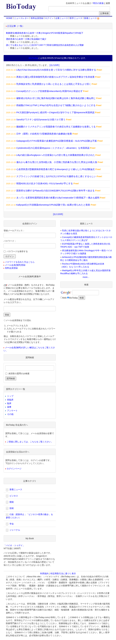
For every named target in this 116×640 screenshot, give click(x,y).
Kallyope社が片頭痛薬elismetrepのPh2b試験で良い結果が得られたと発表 (53, 205)
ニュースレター (21, 18)
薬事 (9, 407)
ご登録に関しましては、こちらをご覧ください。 (30, 441)
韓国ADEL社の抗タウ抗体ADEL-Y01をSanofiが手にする (44, 183)
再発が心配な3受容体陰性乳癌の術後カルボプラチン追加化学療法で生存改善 (55, 77)
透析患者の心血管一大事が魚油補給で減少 (26, 39)
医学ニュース (76, 18)
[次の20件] (54, 65)
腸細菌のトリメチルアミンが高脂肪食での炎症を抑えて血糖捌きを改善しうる (56, 126)
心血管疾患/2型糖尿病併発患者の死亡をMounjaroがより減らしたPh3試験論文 (55, 169)
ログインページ (14, 468)
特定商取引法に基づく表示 (63, 573)
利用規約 (44, 573)
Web (64, 298)
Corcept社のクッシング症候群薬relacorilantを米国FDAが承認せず (49, 91)
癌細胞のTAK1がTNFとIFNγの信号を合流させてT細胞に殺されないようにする (55, 105)
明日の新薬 (98, 3)
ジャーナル (13, 530)
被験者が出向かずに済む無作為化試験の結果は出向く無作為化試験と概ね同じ (56, 98)
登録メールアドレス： (14, 230)
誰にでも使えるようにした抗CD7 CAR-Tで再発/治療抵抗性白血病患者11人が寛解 (45, 45)
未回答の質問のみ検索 (18, 373)
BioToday (73, 298)
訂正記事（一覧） (15, 26)
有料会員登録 (37, 18)
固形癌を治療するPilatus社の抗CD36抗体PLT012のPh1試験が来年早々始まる (55, 190)
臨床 (9, 403)
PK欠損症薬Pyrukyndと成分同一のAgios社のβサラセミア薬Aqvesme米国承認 (55, 112)
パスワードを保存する (17, 251)
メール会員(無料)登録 (15, 265)
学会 (10, 524)
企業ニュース (61, 18)
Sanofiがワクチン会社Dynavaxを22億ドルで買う (40, 119)
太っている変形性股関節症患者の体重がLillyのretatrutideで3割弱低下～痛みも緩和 (57, 198)
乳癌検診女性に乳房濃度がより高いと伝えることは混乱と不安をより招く (53, 84)
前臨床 (10, 399)
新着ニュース (91, 18)
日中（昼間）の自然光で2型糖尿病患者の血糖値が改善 (44, 134)
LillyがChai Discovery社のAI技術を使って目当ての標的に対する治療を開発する (56, 70)
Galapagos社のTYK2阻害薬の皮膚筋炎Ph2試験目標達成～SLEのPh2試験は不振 (56, 141)
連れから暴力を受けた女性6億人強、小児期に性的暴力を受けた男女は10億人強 (56, 162)
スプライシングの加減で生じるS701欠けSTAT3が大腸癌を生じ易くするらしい (56, 176)
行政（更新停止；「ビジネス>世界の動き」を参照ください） (29, 516)
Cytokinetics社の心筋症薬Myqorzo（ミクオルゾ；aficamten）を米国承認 (52, 148)
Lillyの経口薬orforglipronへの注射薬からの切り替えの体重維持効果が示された (55, 155)
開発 (10, 502)
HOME (9, 18)
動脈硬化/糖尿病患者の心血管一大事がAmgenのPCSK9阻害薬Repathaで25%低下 (44, 33)
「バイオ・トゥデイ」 (14, 545)
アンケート (12, 410)
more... (86, 277)
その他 (10, 414)
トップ (10, 396)
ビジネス (12, 496)
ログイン (49, 18)
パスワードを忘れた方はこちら (20, 262)
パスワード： (10, 241)
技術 (10, 508)
